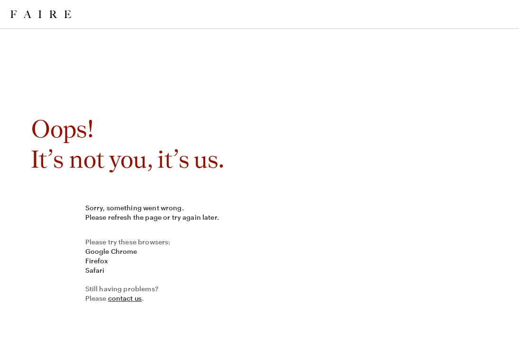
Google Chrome (111, 251)
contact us (125, 298)
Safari (95, 270)
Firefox (97, 261)
